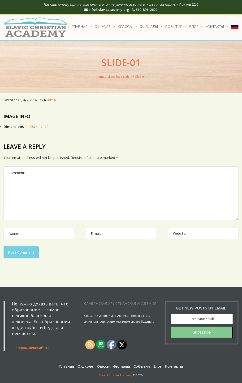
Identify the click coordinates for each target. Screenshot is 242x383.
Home (100, 77)
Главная (79, 27)
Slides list (114, 77)
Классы (125, 27)
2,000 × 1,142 (37, 126)
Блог (193, 27)
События (173, 27)
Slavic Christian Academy (115, 375)
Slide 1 (127, 77)
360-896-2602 (144, 9)
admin (51, 100)
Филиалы (149, 27)
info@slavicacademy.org (106, 9)
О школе (103, 27)
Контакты (214, 27)
